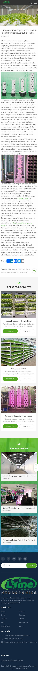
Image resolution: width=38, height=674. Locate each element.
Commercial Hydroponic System (12, 663)
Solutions (22, 618)
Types (3, 618)
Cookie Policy (5, 629)
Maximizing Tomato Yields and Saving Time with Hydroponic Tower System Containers (15, 269)
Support (4, 621)
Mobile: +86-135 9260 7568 (13, 641)
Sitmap (21, 621)
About (3, 614)
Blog (9, 7)
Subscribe (31, 568)
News (3, 625)
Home (5, 7)
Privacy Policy (23, 625)
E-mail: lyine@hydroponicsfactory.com (16, 638)
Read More (27, 332)
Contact (22, 614)
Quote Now (10, 332)
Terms (21, 629)
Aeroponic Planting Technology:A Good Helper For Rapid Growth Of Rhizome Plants (15, 272)
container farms (22, 198)
